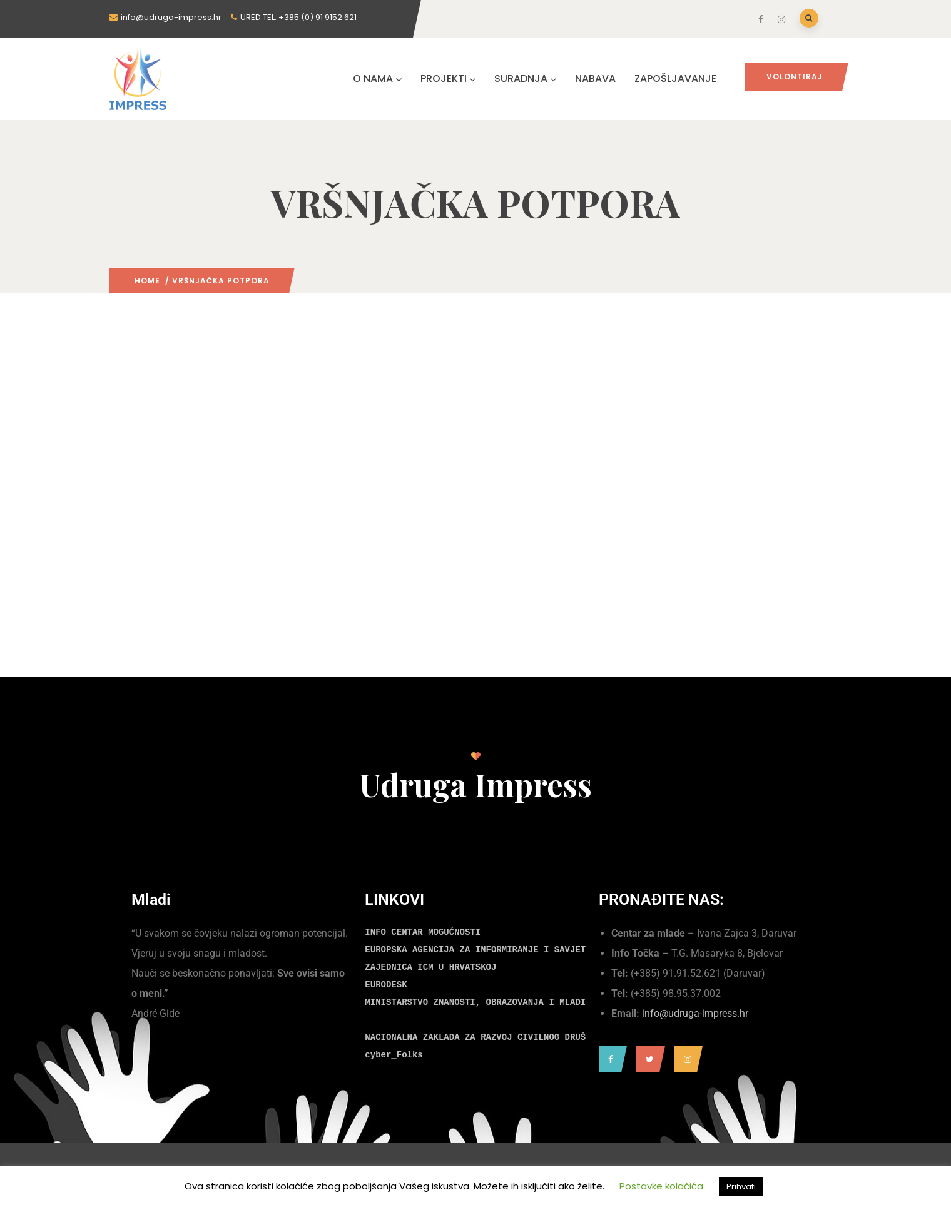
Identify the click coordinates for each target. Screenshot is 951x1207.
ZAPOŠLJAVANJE (675, 78)
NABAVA (595, 78)
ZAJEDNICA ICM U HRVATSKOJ (430, 967)
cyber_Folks (393, 1055)
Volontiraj (794, 76)
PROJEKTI (448, 78)
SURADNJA (525, 78)
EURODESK (386, 985)
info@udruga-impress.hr (695, 1013)
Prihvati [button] (741, 1187)
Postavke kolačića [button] (661, 1186)
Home (147, 280)
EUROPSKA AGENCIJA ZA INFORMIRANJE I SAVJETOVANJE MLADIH (509, 950)
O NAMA (377, 78)
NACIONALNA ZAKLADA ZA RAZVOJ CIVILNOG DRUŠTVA (483, 1037)
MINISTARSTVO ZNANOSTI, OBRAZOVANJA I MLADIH (478, 1002)
